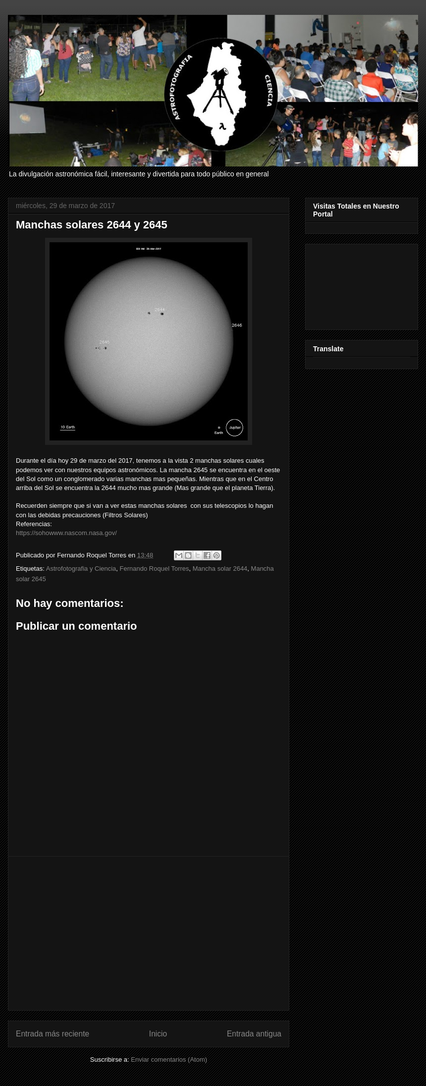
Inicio (158, 1034)
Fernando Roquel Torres (154, 568)
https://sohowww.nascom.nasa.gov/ (66, 533)
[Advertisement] (148, 933)
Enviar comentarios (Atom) (169, 1059)
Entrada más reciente (52, 1034)
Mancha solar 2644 (220, 568)
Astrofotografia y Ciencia (81, 568)
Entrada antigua (254, 1034)
